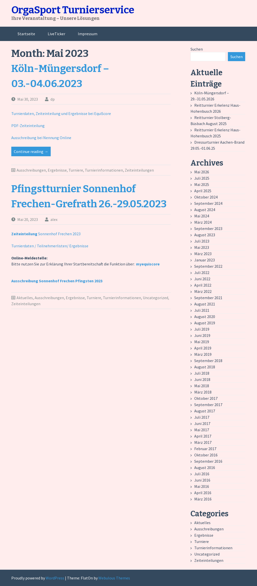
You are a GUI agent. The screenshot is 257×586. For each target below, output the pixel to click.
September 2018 (208, 360)
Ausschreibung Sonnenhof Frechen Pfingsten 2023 (56, 280)
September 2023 (208, 228)
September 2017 (208, 404)
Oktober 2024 (206, 197)
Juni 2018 (202, 379)
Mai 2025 (201, 184)
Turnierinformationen (104, 170)
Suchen (196, 49)
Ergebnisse (57, 170)
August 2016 (204, 467)
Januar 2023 (204, 259)
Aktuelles (25, 297)
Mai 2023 (201, 247)
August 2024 (204, 209)
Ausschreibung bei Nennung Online (41, 137)
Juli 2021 (201, 310)
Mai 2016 (201, 486)
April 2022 (202, 285)
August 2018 (204, 366)
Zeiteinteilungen (139, 170)
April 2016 (202, 492)
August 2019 (204, 322)
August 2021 (204, 303)
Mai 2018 (201, 385)
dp (52, 99)
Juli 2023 (201, 241)
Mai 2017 (201, 429)
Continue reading (32, 152)
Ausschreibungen (31, 170)
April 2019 (202, 347)
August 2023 (204, 234)
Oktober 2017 (206, 398)
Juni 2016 (202, 480)
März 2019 (203, 354)
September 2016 (208, 461)
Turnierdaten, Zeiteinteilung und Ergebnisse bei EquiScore (61, 113)
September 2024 (208, 203)
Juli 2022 (201, 272)
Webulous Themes (114, 577)
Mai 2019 (201, 341)
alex (53, 219)
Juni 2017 (202, 423)
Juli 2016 (201, 473)
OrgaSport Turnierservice (72, 10)
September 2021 (208, 297)
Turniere (76, 170)
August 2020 (204, 316)
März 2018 (203, 392)
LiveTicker (56, 33)
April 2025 (202, 190)
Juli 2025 (201, 178)
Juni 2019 (202, 335)
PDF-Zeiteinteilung (28, 125)
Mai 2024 (201, 215)
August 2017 (204, 410)
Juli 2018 (201, 373)
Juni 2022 (202, 278)
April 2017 (202, 436)
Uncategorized (155, 297)
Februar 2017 (205, 448)
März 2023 (203, 253)
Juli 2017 (201, 417)
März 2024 (203, 222)
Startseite (26, 33)
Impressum (87, 33)
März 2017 (203, 442)
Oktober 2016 (206, 454)
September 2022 (208, 266)
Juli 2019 (201, 329)
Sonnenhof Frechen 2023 (46, 233)
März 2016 (203, 498)
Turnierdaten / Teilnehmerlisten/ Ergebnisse (49, 245)
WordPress (55, 577)
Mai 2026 (201, 171)
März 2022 (203, 291)
